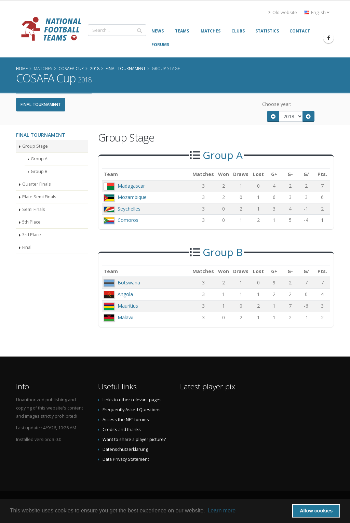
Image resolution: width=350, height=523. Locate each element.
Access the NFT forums (126, 420)
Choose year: (276, 104)
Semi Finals (33, 209)
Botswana (129, 282)
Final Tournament (41, 104)
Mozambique (132, 197)
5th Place (31, 222)
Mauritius (128, 306)
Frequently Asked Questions (132, 410)
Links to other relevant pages (132, 400)
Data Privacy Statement (126, 459)
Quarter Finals (36, 184)
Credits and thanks (122, 429)
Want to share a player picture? (134, 439)
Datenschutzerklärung (125, 449)
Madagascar (131, 186)
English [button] (316, 12)
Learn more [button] (221, 510)
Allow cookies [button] (316, 510)
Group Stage (35, 146)
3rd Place (31, 235)
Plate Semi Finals (39, 197)
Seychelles (129, 208)
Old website (282, 12)
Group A (39, 159)
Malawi (125, 317)
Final (26, 247)
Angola (125, 294)
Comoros (128, 220)
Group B (39, 171)
